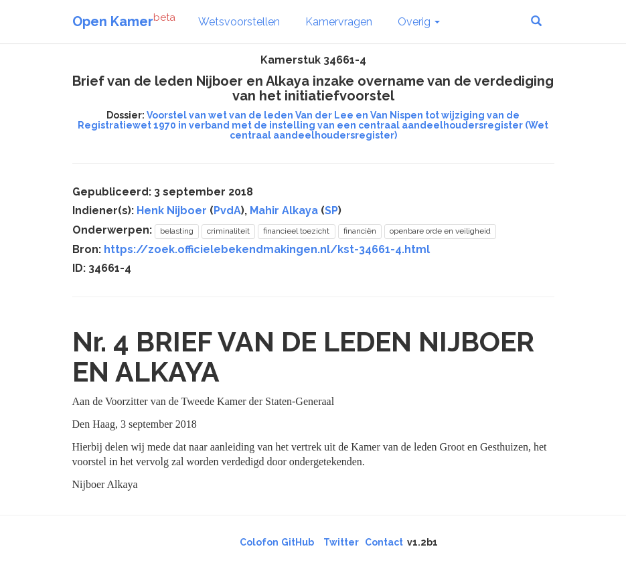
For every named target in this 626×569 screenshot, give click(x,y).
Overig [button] (419, 21)
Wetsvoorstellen (239, 21)
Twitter (341, 542)
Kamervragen (338, 21)
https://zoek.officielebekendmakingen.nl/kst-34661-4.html (267, 249)
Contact (384, 542)
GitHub (297, 542)
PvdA (227, 210)
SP (331, 210)
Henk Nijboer (172, 210)
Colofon (259, 542)
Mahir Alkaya (284, 210)
